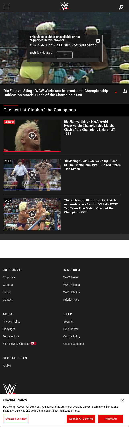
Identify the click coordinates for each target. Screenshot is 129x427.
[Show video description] (115, 91)
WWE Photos (71, 292)
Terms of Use (11, 336)
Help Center (70, 329)
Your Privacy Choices (16, 343)
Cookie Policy (71, 336)
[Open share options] (124, 91)
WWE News (70, 277)
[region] (64, 410)
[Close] (122, 400)
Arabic (7, 365)
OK (64, 55)
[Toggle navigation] (5, 6)
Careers (8, 284)
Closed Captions (73, 343)
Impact (7, 292)
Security (68, 321)
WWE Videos (71, 284)
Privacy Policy (11, 321)
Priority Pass (71, 299)
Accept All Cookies (81, 418)
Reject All (111, 418)
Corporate (9, 277)
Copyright (9, 329)
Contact (7, 299)
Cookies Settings (16, 418)
